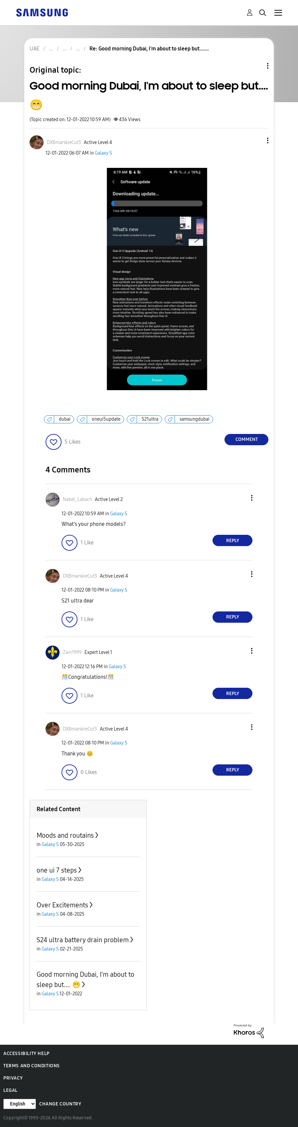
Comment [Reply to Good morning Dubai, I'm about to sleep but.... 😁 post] (246, 439)
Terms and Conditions (31, 1066)
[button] (257, 140)
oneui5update (106, 419)
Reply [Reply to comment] (232, 540)
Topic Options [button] (256, 66)
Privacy (13, 1078)
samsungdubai (195, 419)
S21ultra (150, 419)
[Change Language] (19, 1104)
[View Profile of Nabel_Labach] (77, 499)
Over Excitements (62, 905)
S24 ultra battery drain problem (83, 940)
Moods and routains (65, 835)
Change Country (60, 1104)
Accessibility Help (26, 1053)
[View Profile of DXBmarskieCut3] (64, 142)
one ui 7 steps (57, 870)
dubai (65, 419)
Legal (10, 1090)
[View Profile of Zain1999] (72, 652)
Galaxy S (103, 153)
